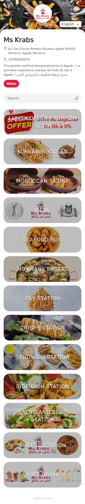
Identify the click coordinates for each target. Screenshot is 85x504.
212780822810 (19, 59)
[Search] (76, 98)
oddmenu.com (42, 498)
